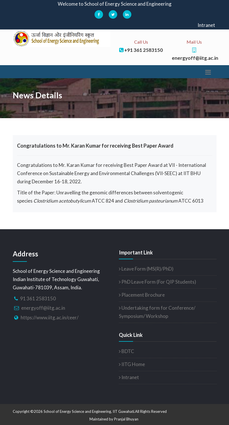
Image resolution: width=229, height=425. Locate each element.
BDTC (126, 351)
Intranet (206, 25)
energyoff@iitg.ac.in (43, 308)
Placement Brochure (142, 295)
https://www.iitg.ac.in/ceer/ (49, 317)
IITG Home (132, 364)
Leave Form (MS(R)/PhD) (146, 269)
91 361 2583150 (38, 298)
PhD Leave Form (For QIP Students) (157, 282)
